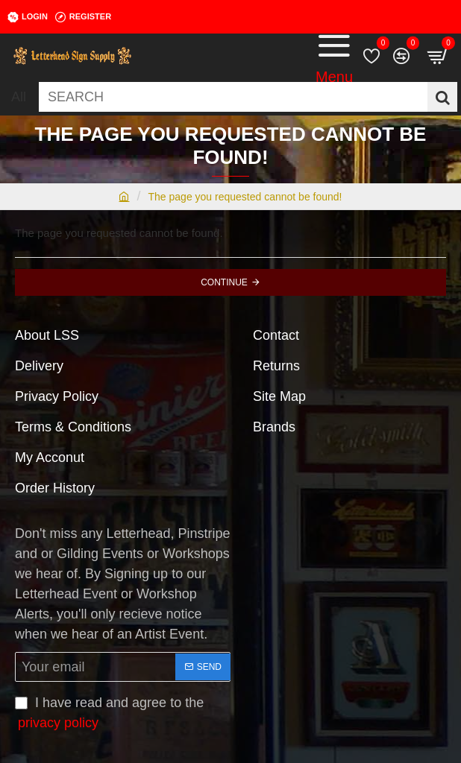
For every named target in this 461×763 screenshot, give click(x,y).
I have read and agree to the (109, 714)
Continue (224, 282)
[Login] (27, 17)
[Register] (83, 17)
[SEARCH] (442, 97)
